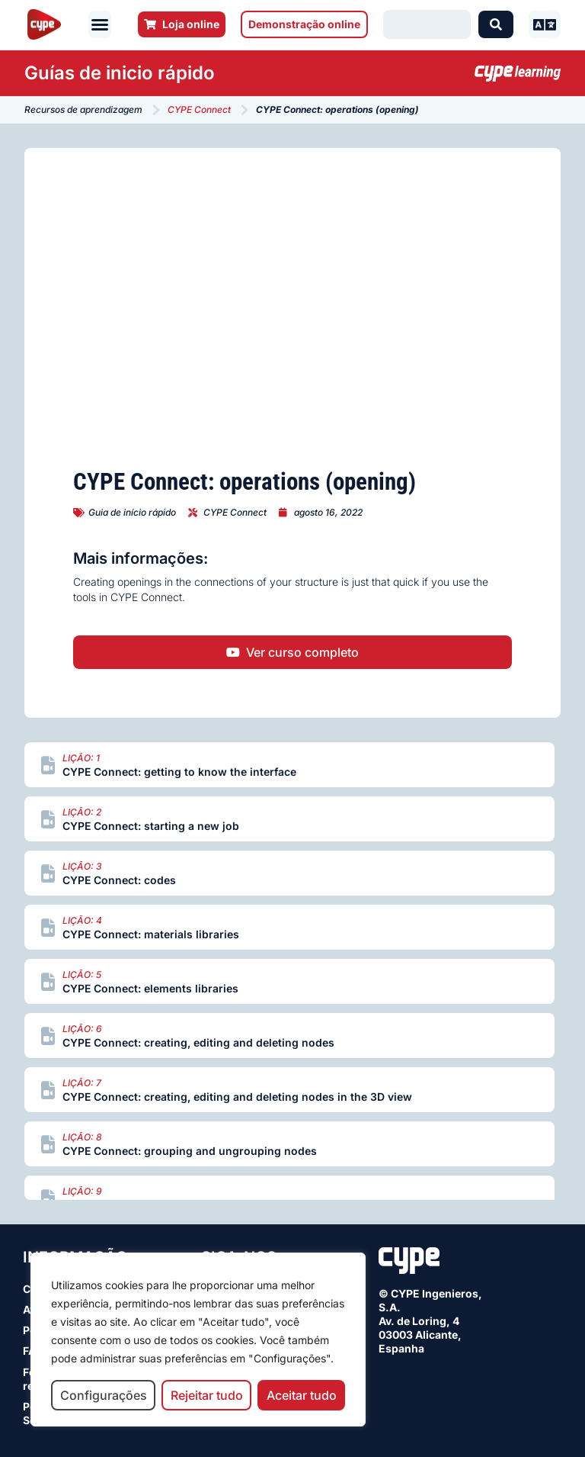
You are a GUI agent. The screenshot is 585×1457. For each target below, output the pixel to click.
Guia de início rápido (132, 512)
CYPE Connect (199, 109)
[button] (99, 24)
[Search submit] (495, 24)
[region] (198, 1339)
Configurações (103, 1395)
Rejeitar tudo (207, 1395)
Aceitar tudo (302, 1395)
